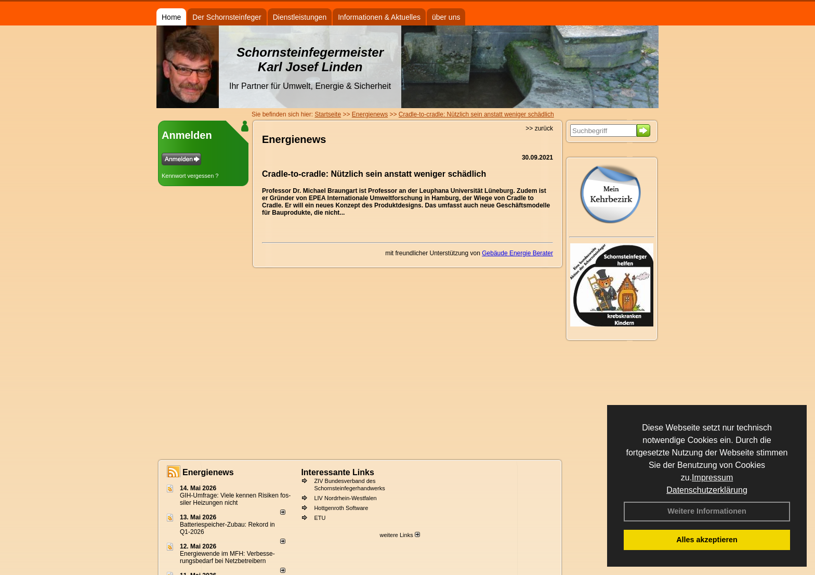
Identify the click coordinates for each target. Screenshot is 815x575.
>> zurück (539, 128)
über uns (446, 17)
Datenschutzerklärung (706, 490)
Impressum (712, 477)
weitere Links (399, 535)
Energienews (208, 472)
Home (171, 17)
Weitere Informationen (706, 511)
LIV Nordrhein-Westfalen (345, 498)
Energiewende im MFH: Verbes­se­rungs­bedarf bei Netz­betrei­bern (227, 557)
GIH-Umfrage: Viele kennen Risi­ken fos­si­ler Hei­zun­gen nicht (235, 499)
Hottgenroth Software (341, 508)
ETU (319, 518)
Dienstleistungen (300, 17)
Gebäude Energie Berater (517, 253)
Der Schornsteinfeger (226, 17)
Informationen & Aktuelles (379, 17)
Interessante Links (337, 472)
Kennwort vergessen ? (190, 176)
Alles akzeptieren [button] (707, 539)
